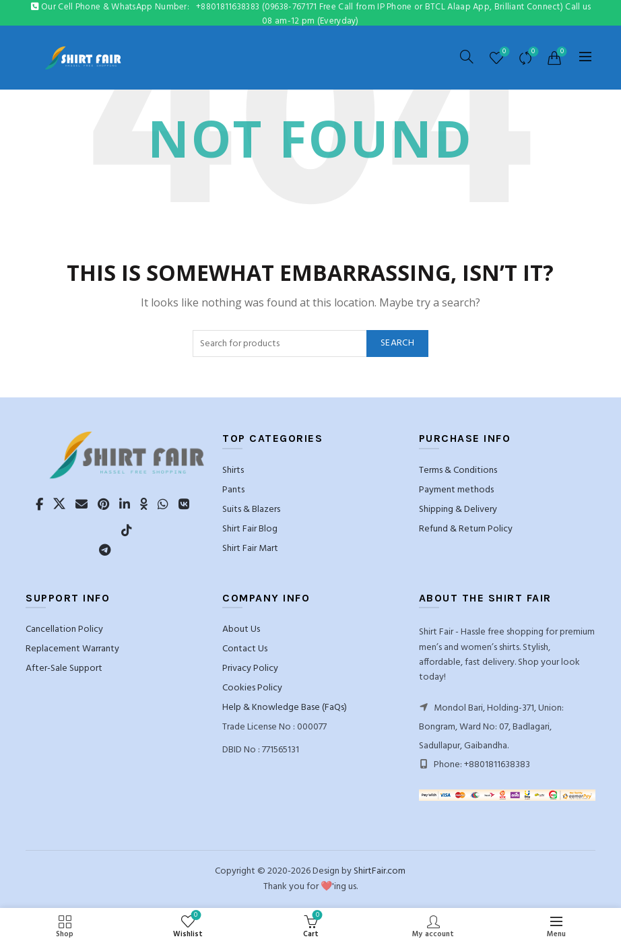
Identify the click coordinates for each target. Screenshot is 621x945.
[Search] (467, 56)
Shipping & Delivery (458, 509)
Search (397, 343)
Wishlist (502, 52)
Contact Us (244, 649)
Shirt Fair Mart (250, 548)
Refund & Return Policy (466, 529)
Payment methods (456, 490)
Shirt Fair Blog (249, 529)
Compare (531, 52)
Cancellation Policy (64, 629)
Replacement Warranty (72, 649)
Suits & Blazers (251, 509)
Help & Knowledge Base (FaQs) (284, 707)
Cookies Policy (252, 688)
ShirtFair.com (379, 871)
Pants (233, 490)
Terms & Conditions (458, 470)
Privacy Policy (250, 668)
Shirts (233, 470)
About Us (241, 629)
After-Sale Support (64, 668)
